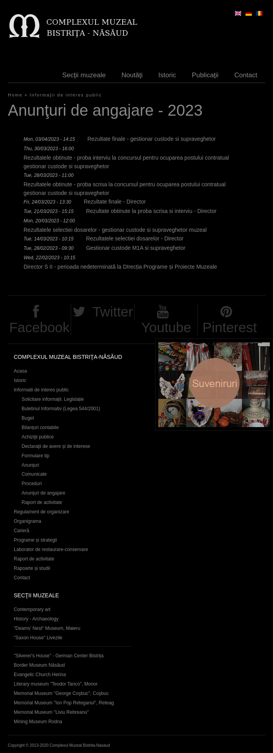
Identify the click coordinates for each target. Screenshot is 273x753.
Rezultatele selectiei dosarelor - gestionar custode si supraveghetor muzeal (115, 230)
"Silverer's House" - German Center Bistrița (59, 655)
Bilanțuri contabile (40, 427)
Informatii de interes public (41, 390)
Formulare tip (35, 455)
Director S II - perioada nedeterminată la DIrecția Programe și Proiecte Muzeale (120, 267)
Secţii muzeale (84, 75)
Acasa (20, 371)
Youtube (166, 327)
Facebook (39, 327)
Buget (28, 418)
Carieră (21, 530)
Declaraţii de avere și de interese (56, 446)
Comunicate (34, 474)
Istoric (167, 75)
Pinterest (230, 327)
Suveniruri (214, 384)
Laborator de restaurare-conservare (51, 549)
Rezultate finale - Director (115, 201)
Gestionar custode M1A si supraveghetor (135, 248)
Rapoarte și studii (32, 568)
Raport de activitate (42, 502)
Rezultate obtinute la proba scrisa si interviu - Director (151, 211)
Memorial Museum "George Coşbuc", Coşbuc (61, 693)
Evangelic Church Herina (40, 674)
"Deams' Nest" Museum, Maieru (47, 628)
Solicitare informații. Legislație (53, 399)
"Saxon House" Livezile (38, 637)
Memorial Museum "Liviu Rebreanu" (51, 712)
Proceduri (32, 483)
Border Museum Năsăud (39, 665)
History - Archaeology (36, 619)
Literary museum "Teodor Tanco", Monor (55, 684)
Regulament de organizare (41, 512)
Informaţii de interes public (66, 95)
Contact (245, 75)
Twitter (112, 311)
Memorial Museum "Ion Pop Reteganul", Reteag (64, 703)
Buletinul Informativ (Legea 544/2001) (61, 408)
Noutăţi (132, 75)
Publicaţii (205, 75)
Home (15, 95)
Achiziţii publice (38, 437)
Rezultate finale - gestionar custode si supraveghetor (151, 139)
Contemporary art (32, 609)
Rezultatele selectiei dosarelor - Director (134, 238)
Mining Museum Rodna (38, 721)
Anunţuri (30, 465)
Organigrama (27, 521)
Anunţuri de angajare (43, 493)
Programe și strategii (35, 540)
